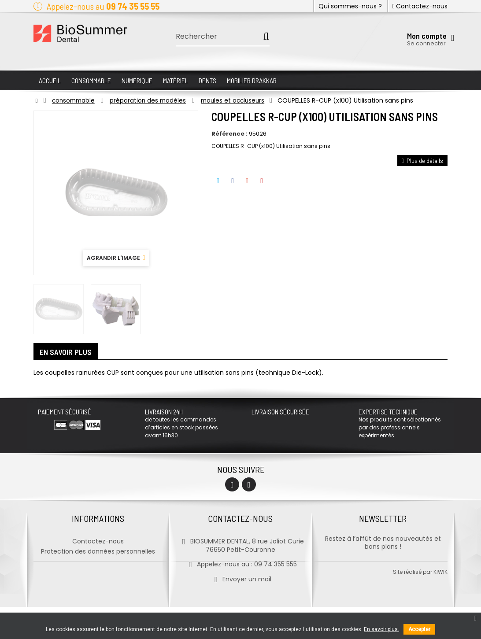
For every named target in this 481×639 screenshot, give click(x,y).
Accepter (419, 629)
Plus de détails (422, 160)
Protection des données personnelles (98, 550)
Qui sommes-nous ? (350, 6)
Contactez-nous (420, 6)
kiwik (440, 604)
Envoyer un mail (240, 577)
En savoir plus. (381, 629)
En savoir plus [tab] (66, 352)
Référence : (229, 134)
